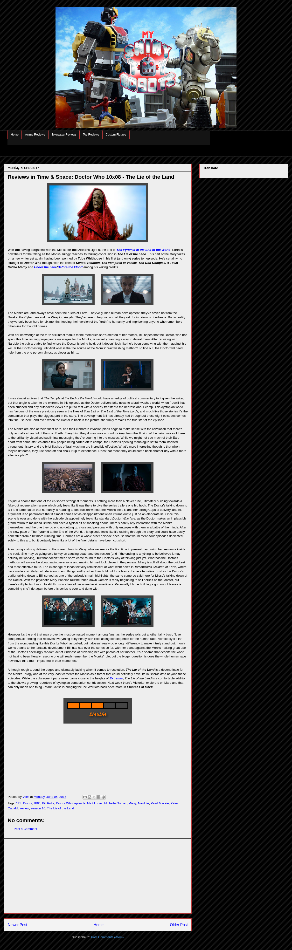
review (24, 808)
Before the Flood (70, 267)
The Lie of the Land (60, 808)
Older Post (179, 925)
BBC (37, 803)
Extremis (116, 678)
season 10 (38, 808)
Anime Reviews (35, 134)
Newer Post (17, 925)
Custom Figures (116, 134)
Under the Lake (45, 267)
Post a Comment (25, 829)
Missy (132, 803)
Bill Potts (48, 803)
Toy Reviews (91, 134)
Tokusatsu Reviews (64, 134)
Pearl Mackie (160, 803)
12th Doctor (24, 803)
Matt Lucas (95, 803)
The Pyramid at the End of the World (144, 250)
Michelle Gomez (115, 803)
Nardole (143, 803)
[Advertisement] (98, 876)
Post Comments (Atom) (107, 937)
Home (15, 134)
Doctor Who (64, 803)
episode (79, 803)
